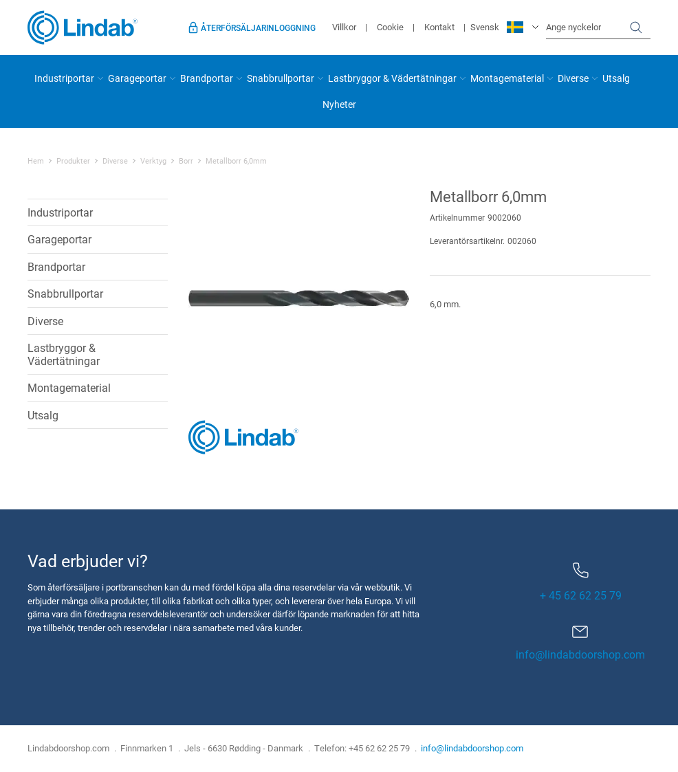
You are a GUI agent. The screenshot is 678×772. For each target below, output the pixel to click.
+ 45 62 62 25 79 (581, 582)
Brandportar (206, 78)
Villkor (344, 27)
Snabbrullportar (280, 78)
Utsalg (616, 78)
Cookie (390, 27)
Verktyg (153, 161)
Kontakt (439, 27)
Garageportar (137, 78)
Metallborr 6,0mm (236, 161)
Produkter (73, 161)
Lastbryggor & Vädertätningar (392, 78)
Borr (186, 161)
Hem (36, 161)
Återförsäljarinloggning (258, 27)
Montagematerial (507, 78)
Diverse (573, 78)
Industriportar (64, 78)
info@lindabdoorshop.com (580, 654)
